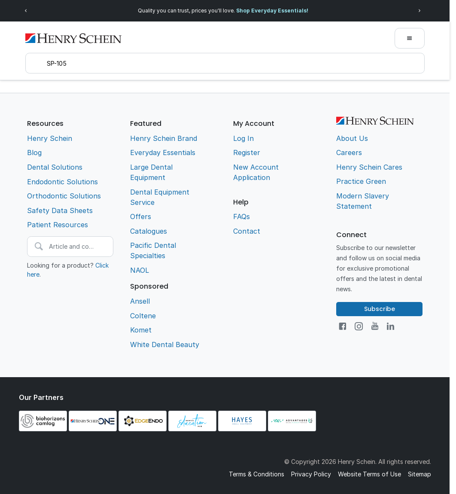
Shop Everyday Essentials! (272, 10)
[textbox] (225, 63)
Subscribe (379, 309)
